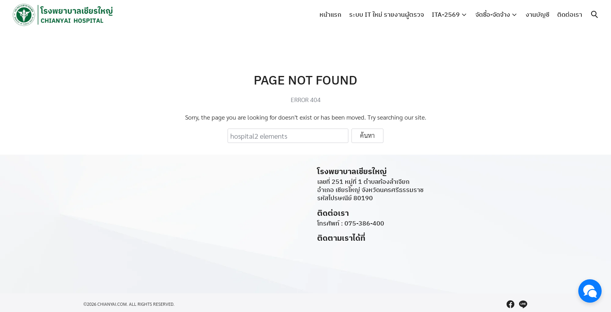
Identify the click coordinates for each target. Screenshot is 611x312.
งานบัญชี (537, 14)
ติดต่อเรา (569, 14)
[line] (523, 304)
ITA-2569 (446, 14)
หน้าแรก (330, 14)
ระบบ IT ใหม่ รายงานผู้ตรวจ (386, 14)
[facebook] (510, 304)
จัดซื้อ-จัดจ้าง (492, 14)
